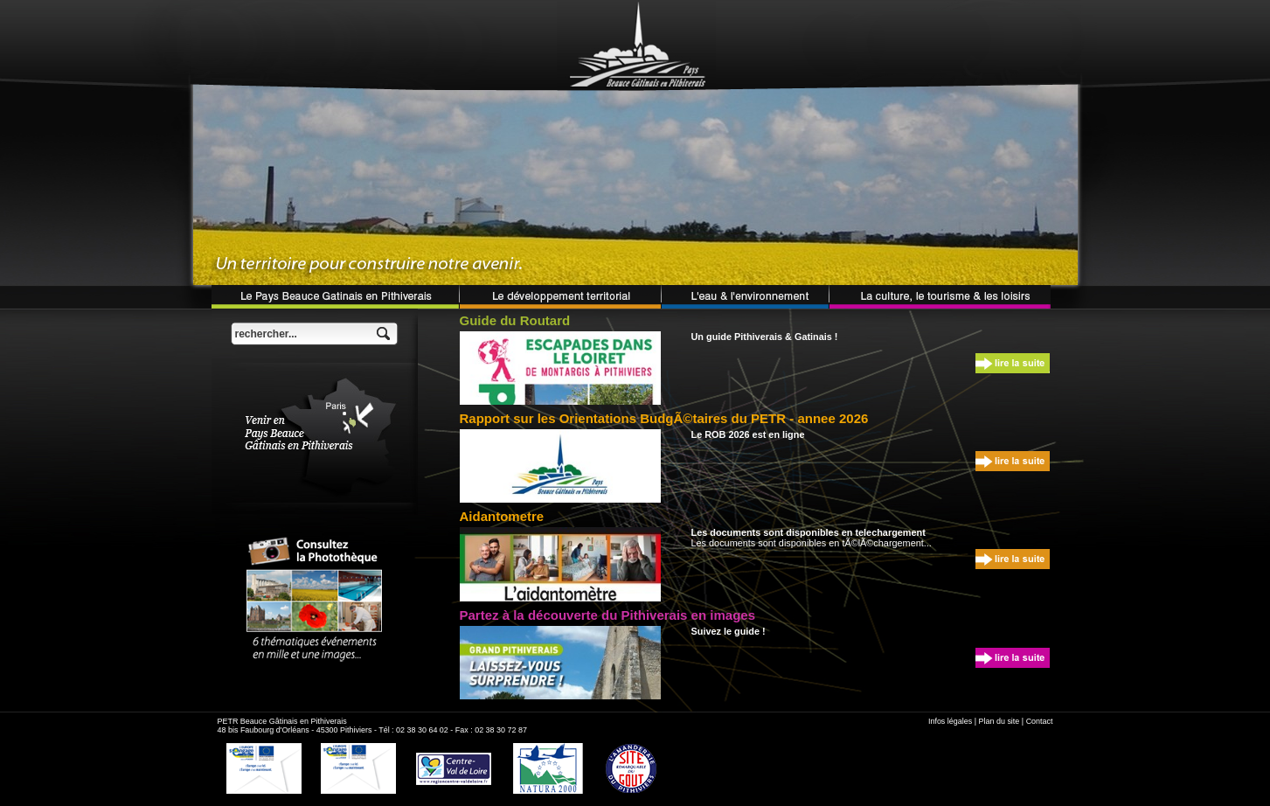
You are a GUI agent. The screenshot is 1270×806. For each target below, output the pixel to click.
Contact (1039, 721)
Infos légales (950, 721)
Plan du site (999, 721)
